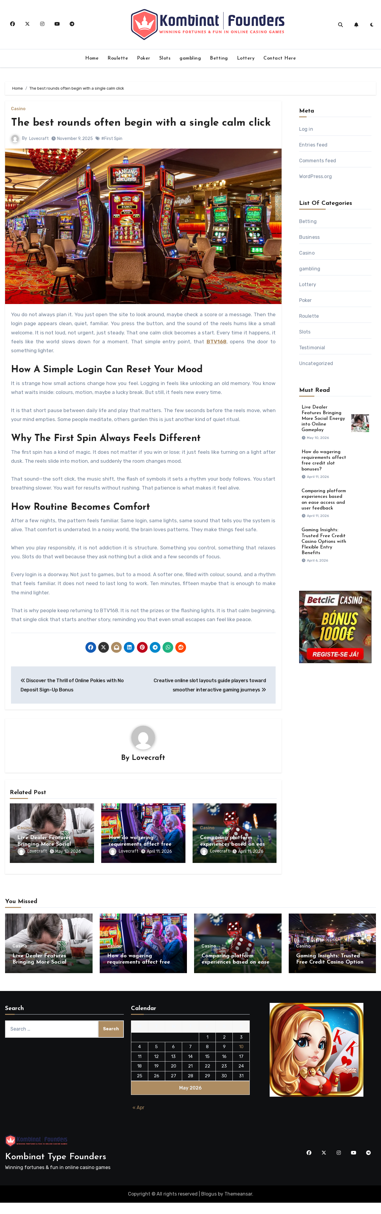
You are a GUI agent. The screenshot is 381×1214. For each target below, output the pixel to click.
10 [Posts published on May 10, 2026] (241, 1058)
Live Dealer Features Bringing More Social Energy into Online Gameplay (323, 419)
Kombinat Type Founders (55, 1168)
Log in (306, 129)
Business (309, 237)
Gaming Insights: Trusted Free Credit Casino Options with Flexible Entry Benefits (324, 541)
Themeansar (238, 1205)
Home (92, 58)
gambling (190, 58)
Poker (143, 58)
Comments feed (317, 160)
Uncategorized (316, 363)
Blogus (209, 1205)
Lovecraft (39, 153)
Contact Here (279, 58)
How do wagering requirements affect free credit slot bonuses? (140, 859)
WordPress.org (315, 176)
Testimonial (312, 347)
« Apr (138, 1119)
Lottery (246, 58)
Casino (18, 109)
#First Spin (111, 153)
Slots (165, 58)
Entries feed (313, 145)
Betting (219, 58)
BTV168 (217, 356)
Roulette (117, 58)
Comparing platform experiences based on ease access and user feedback (234, 859)
